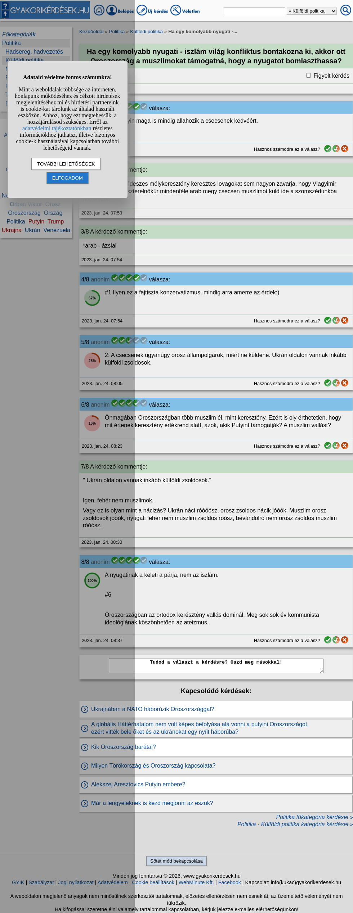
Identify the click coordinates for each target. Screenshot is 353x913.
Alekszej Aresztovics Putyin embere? (138, 784)
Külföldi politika (146, 31)
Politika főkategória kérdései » (314, 817)
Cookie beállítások (153, 882)
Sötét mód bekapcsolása (176, 861)
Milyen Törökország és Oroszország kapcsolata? (153, 766)
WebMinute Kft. (196, 882)
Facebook (229, 882)
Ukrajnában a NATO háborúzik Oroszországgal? (152, 709)
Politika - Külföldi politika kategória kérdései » (295, 824)
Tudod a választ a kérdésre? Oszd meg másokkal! (216, 666)
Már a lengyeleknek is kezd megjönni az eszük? (152, 803)
